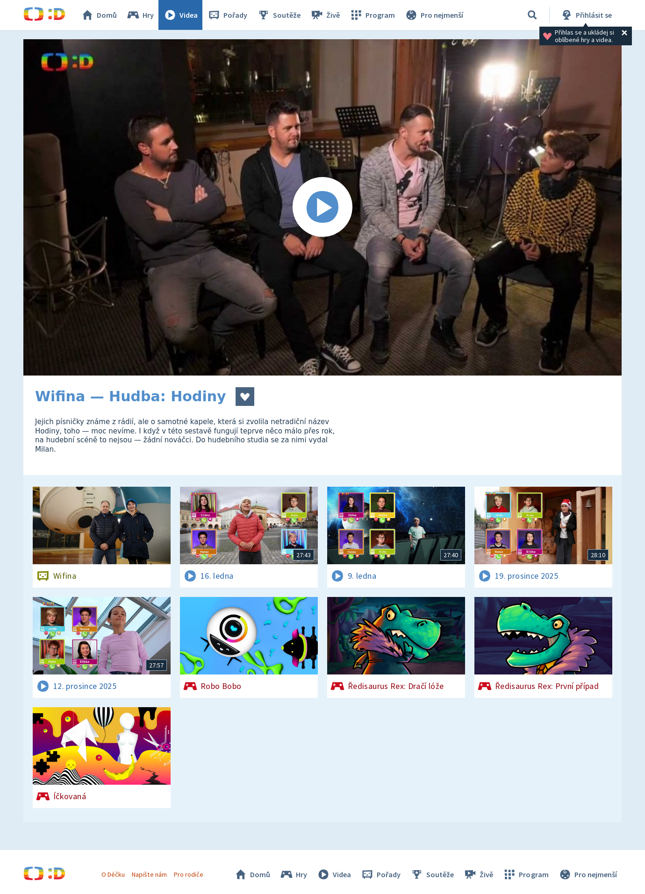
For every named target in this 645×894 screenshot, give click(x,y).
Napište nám (149, 874)
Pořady (227, 15)
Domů (98, 15)
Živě (325, 15)
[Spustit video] (322, 207)
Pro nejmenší (433, 15)
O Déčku (113, 874)
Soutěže (279, 15)
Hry (140, 15)
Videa (180, 15)
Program (372, 15)
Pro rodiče (188, 874)
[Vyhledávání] (532, 15)
